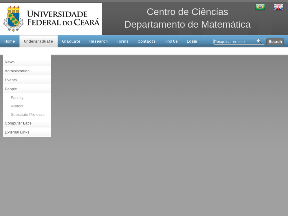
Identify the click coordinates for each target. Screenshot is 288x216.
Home (9, 41)
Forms (123, 41)
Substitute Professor (28, 114)
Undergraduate (38, 41)
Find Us (171, 41)
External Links (17, 132)
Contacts (147, 41)
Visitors (17, 106)
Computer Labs (18, 123)
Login (192, 41)
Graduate (71, 41)
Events (11, 80)
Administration (17, 71)
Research (98, 41)
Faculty (17, 97)
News (10, 62)
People (11, 89)
